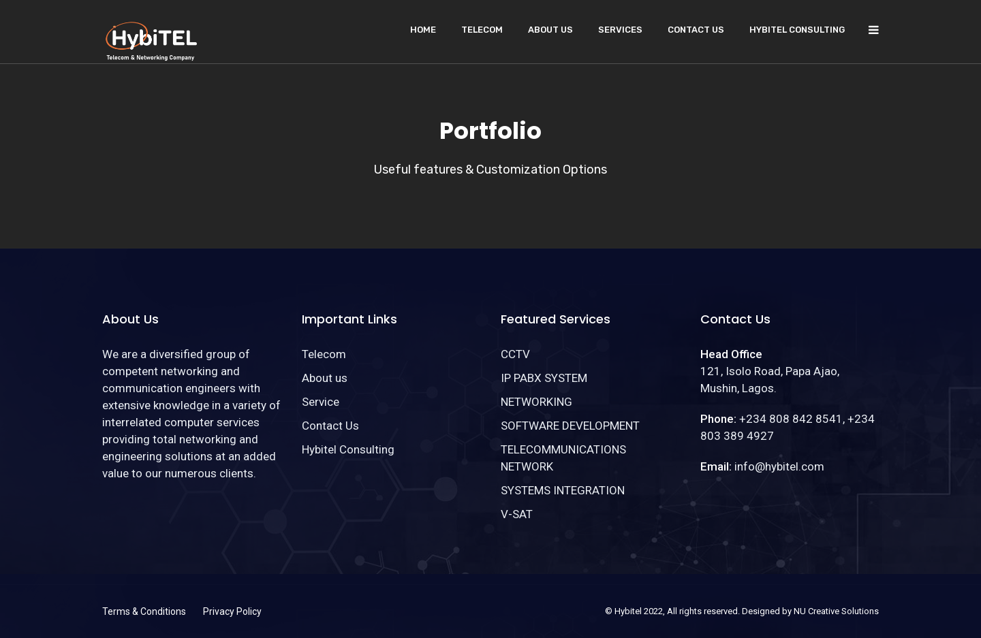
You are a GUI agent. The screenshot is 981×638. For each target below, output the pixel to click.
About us (550, 30)
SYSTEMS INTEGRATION (563, 490)
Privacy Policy (232, 611)
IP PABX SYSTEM (544, 378)
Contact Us (696, 30)
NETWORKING (536, 402)
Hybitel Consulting (797, 30)
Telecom (482, 30)
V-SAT (517, 514)
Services (620, 30)
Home (423, 30)
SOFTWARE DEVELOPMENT (570, 425)
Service (320, 402)
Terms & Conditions (144, 611)
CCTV (515, 354)
